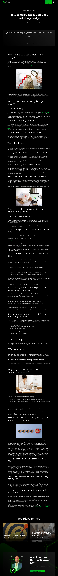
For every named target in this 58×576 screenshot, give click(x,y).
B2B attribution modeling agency (28, 65)
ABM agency (47, 505)
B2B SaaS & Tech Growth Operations (42, 506)
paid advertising (45, 112)
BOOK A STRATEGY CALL (48, 2)
